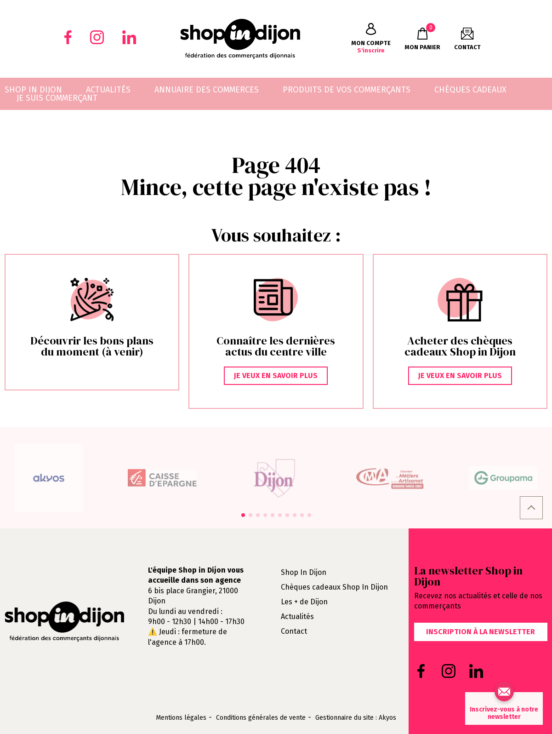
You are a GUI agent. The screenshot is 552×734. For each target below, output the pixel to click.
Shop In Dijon (303, 572)
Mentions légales (181, 718)
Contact (294, 631)
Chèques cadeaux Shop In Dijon (334, 587)
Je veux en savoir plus (276, 375)
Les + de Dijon (304, 601)
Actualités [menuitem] (108, 90)
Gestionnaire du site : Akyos (355, 718)
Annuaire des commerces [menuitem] (206, 90)
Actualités (297, 616)
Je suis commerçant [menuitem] (57, 98)
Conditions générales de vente (261, 718)
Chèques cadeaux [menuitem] (470, 90)
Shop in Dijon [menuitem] (33, 90)
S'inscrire (371, 38)
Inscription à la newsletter (480, 631)
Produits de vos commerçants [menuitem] (346, 90)
